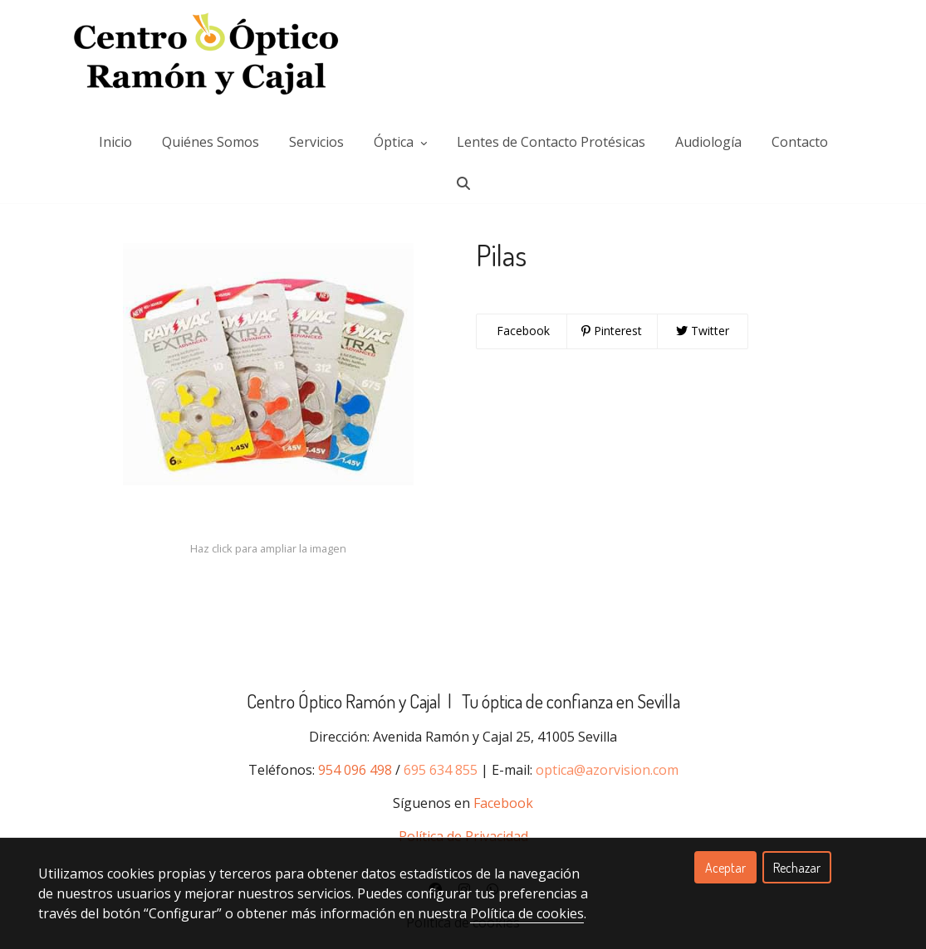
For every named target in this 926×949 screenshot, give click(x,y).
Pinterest (611, 364)
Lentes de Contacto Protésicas (551, 128)
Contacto (800, 128)
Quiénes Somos (210, 128)
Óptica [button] (400, 128)
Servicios (316, 128)
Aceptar (725, 867)
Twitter (702, 364)
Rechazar (797, 867)
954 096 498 (355, 803)
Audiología (708, 128)
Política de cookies (527, 913)
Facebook (521, 364)
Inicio (115, 128)
